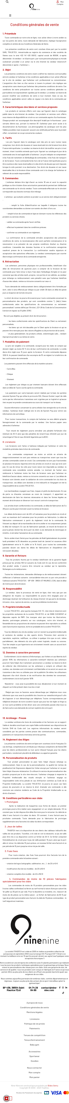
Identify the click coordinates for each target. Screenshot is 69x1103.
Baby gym (34, 1044)
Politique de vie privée (34, 1023)
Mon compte (34, 1072)
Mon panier (34, 1077)
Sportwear (34, 1056)
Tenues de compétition (34, 1035)
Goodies (34, 1061)
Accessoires (34, 1051)
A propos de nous (35, 1002)
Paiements (34, 1028)
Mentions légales (34, 1012)
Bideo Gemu (53, 1085)
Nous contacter (34, 1067)
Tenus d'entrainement (34, 1040)
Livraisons (34, 1019)
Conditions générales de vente (34, 1007)
